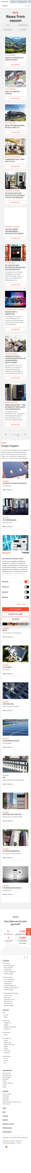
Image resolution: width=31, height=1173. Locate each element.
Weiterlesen (15, 65)
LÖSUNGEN (6, 961)
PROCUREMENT (7, 1132)
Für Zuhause (6, 963)
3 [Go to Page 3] (10, 435)
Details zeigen (21, 604)
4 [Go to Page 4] (13, 435)
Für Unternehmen (8, 977)
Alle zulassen (15, 609)
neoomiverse (23, 25)
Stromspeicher (7, 1038)
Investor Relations (8, 1083)
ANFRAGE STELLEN (8, 1124)
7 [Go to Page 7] (20, 435)
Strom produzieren (9, 966)
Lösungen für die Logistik (11, 988)
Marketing (5, 1100)
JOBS (4, 1112)
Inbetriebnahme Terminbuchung (12, 1102)
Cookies (19, 1143)
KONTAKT (5, 1120)
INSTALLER (7, 1029)
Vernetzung (6, 1021)
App (4, 1013)
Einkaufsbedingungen (9, 1143)
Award (4, 1087)
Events (5, 1085)
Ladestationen (7, 1056)
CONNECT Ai (7, 1023)
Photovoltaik (6, 1032)
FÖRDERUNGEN (7, 1128)
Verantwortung (7, 1075)
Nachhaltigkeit (7, 1077)
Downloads (6, 1098)
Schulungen (6, 1096)
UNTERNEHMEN (7, 1070)
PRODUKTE (6, 1010)
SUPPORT (5, 1116)
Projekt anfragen (8, 1005)
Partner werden (7, 1094)
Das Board (5, 1079)
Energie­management (10, 986)
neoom (4, 1081)
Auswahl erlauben (15, 614)
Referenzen (8, 30)
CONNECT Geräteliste (10, 1027)
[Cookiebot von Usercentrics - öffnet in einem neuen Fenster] (22, 553)
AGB (12, 1141)
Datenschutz (6, 1141)
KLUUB (6, 1015)
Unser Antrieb (6, 1073)
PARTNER (5, 1091)
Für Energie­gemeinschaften (10, 993)
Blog (7, 25)
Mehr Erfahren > (8, 490)
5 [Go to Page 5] (15, 435)
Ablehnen (15, 619)
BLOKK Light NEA (9, 1045)
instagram (12, 55)
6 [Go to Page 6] (17, 434)
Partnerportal (6, 1104)
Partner (23, 30)
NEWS (4, 1108)
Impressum (19, 1141)
